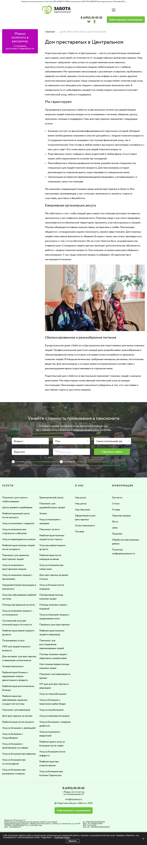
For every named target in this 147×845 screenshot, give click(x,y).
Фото (115, 514)
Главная (50, 25)
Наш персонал (83, 502)
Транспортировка (122, 508)
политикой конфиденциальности (43, 455)
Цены (115, 520)
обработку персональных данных (92, 455)
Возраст (18, 434)
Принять (72, 841)
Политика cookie (62, 837)
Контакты (117, 491)
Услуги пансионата (86, 518)
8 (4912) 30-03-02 (89, 8)
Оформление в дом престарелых (86, 510)
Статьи (116, 497)
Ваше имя (19, 445)
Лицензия (117, 526)
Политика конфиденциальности (124, 543)
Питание (80, 524)
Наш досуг (81, 491)
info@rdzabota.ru (73, 809)
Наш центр (81, 497)
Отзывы (116, 502)
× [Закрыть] (143, 838)
